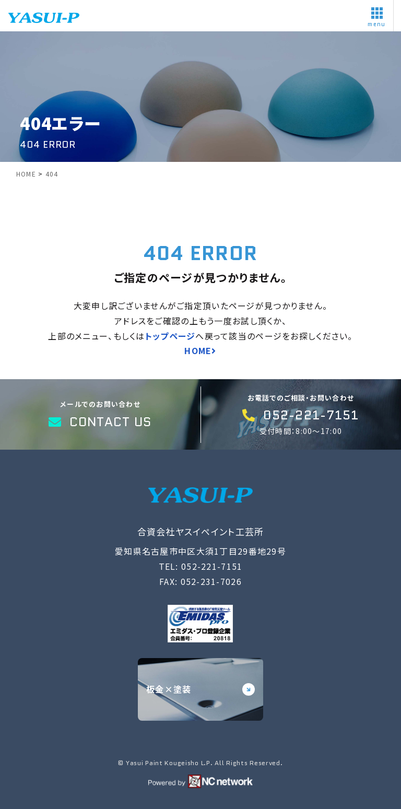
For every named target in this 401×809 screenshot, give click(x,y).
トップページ (170, 336)
